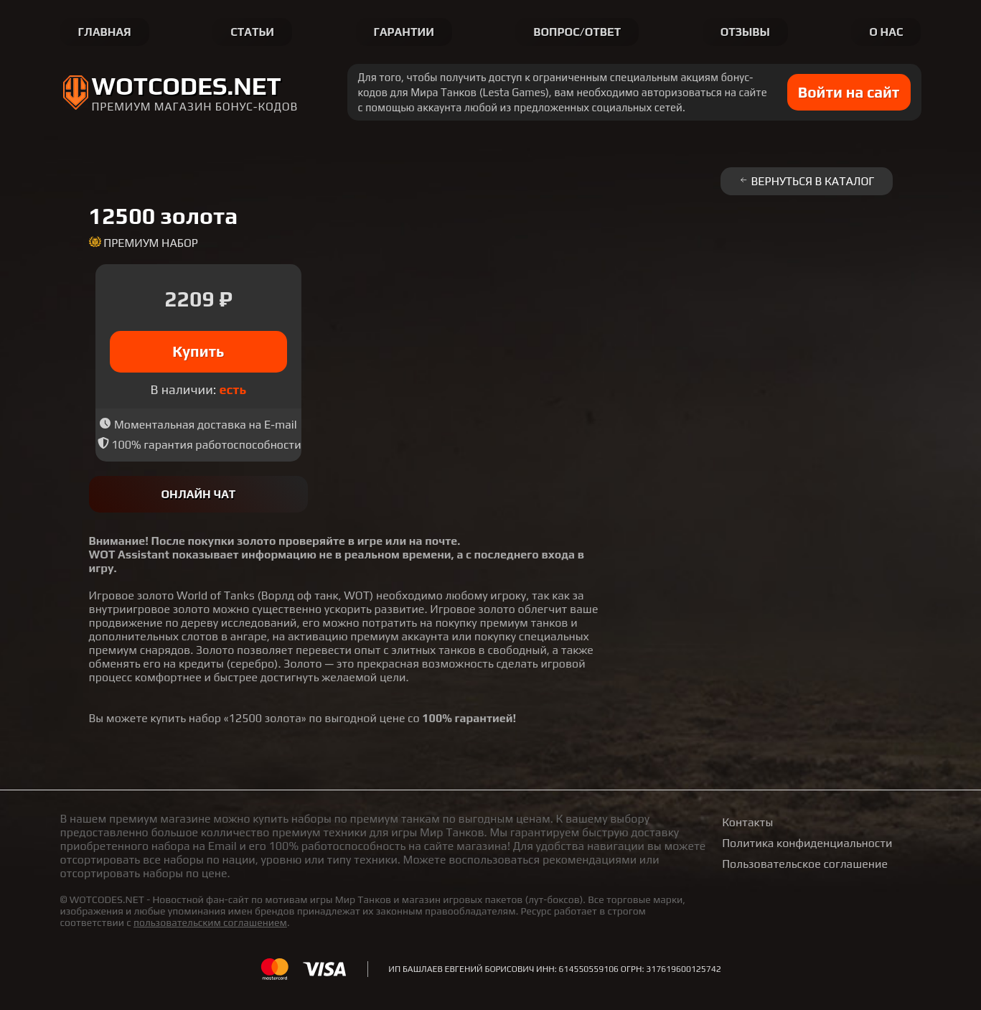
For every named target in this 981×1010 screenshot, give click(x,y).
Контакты (747, 822)
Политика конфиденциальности (807, 843)
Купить (198, 351)
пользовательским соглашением (210, 922)
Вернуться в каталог (806, 181)
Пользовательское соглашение (805, 864)
